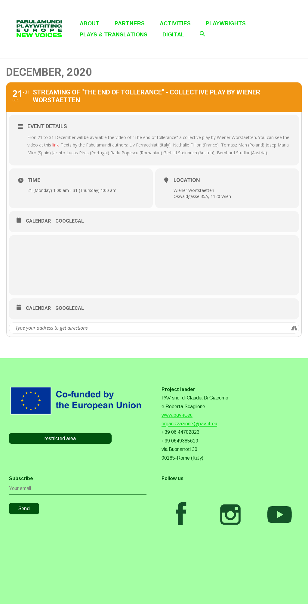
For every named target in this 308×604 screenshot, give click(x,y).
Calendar (38, 221)
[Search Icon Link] (202, 33)
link (55, 145)
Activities (175, 23)
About (90, 23)
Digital (173, 35)
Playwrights (226, 23)
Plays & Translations (113, 35)
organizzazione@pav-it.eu (189, 423)
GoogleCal (69, 221)
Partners (130, 23)
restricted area (60, 438)
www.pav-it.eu (177, 415)
